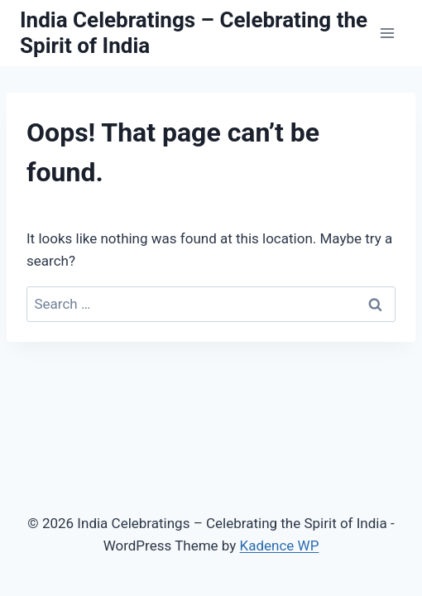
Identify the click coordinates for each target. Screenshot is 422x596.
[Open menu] (387, 33)
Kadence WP (279, 545)
